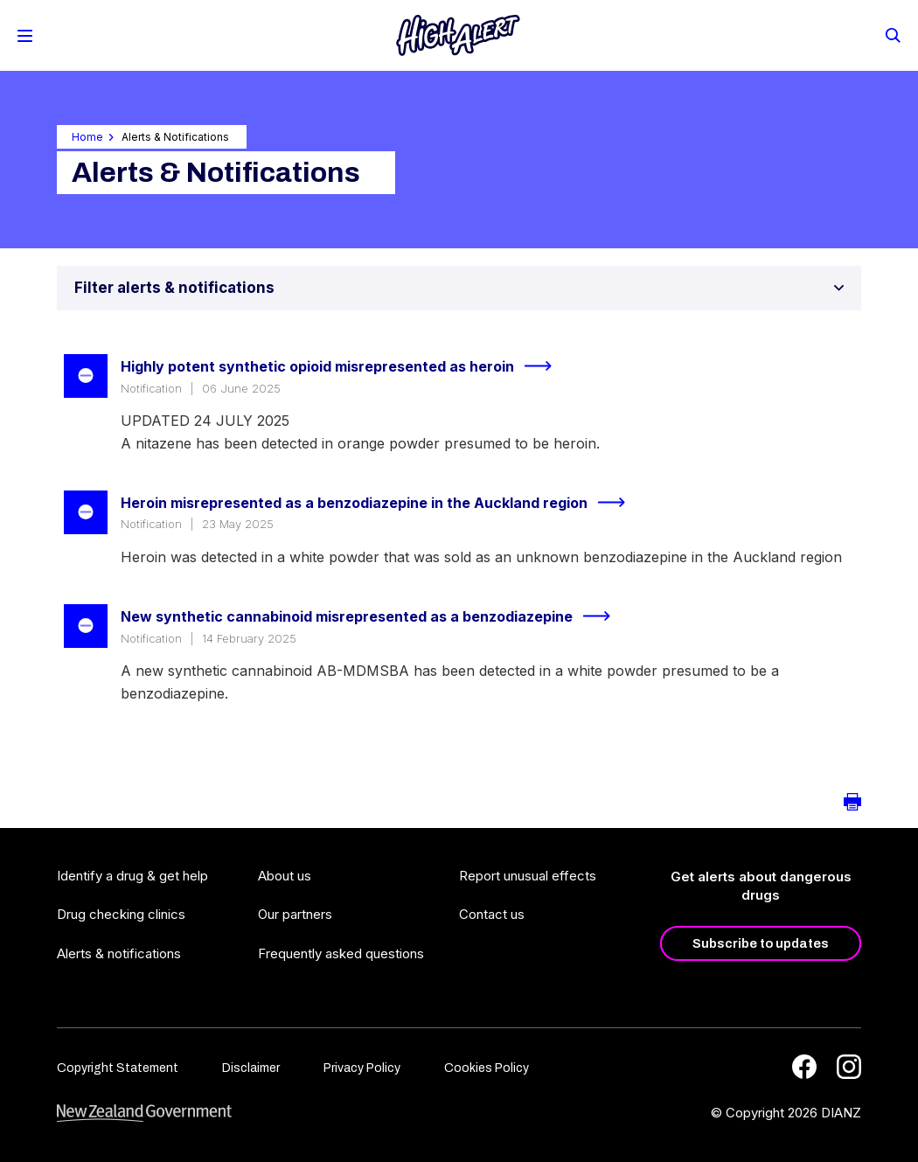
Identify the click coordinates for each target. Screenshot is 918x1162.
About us (284, 875)
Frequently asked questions (341, 953)
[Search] (892, 34)
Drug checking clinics (121, 914)
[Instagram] (849, 1066)
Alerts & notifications (119, 953)
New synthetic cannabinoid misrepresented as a (373, 616)
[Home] (458, 35)
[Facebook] (804, 1066)
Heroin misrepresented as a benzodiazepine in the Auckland (380, 502)
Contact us (492, 914)
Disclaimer (251, 1068)
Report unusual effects (527, 875)
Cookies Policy (486, 1068)
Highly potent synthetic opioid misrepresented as (344, 366)
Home (87, 136)
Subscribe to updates (760, 943)
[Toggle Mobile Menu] (24, 36)
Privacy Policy (361, 1068)
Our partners (295, 914)
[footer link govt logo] (144, 1113)
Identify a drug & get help (132, 875)
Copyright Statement (117, 1068)
